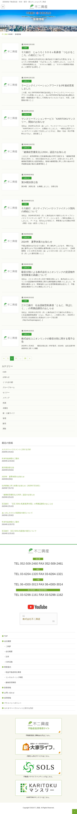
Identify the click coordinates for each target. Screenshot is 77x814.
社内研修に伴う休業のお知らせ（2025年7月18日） (21, 486)
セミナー (6, 392)
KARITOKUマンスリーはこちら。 (38, 797)
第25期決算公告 (8, 467)
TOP (6, 636)
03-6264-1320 (29, 574)
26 (25, 358)
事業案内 (7, 667)
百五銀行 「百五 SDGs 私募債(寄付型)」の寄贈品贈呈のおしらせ (27, 504)
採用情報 (7, 698)
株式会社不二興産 (31, 619)
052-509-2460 (29, 563)
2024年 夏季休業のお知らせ (36, 241)
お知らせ (27, 81)
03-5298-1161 (29, 594)
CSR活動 (9, 662)
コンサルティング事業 (14, 677)
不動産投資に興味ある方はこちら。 (38, 735)
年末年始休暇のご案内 (10, 458)
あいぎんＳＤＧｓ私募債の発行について (17, 513)
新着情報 (7, 688)
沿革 (7, 657)
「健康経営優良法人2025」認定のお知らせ (18, 495)
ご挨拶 (8, 646)
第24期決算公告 (29, 182)
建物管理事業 (11, 682)
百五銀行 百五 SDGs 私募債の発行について (19, 531)
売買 (4, 403)
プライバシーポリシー (12, 703)
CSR (25, 48)
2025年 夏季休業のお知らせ (13, 477)
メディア (6, 398)
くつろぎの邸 (8, 382)
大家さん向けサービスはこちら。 (38, 756)
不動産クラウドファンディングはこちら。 (38, 777)
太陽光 (5, 408)
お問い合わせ (9, 693)
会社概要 (7, 641)
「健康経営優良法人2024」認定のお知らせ (43, 152)
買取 (4, 429)
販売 (4, 423)
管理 (4, 418)
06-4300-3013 (29, 584)
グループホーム (9, 387)
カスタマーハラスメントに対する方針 (16, 449)
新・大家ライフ (9, 413)
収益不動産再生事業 (13, 672)
